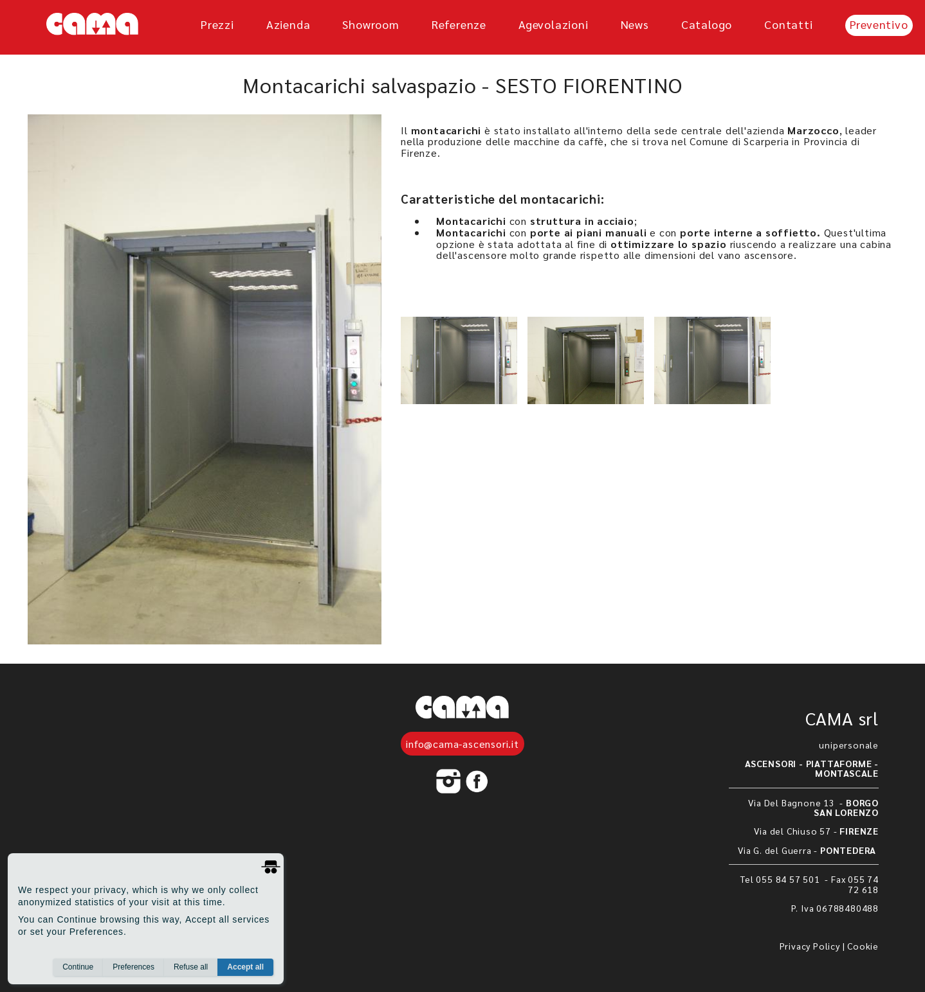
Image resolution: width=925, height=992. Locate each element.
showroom (370, 24)
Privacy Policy (810, 946)
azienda (288, 24)
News (635, 24)
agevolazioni (553, 24)
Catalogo (706, 24)
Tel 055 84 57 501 (781, 879)
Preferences (133, 966)
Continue (77, 966)
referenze (459, 24)
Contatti (788, 24)
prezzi (217, 24)
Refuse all (191, 966)
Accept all (245, 966)
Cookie (863, 946)
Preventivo (879, 24)
